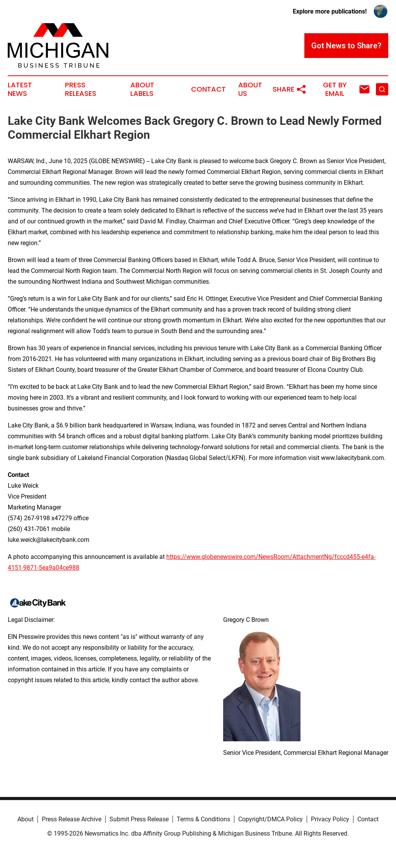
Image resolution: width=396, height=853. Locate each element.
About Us (250, 89)
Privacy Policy (330, 819)
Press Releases (80, 89)
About (25, 819)
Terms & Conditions (203, 819)
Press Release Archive (71, 819)
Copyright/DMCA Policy (270, 819)
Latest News (20, 89)
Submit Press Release (139, 819)
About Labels (142, 89)
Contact (208, 89)
